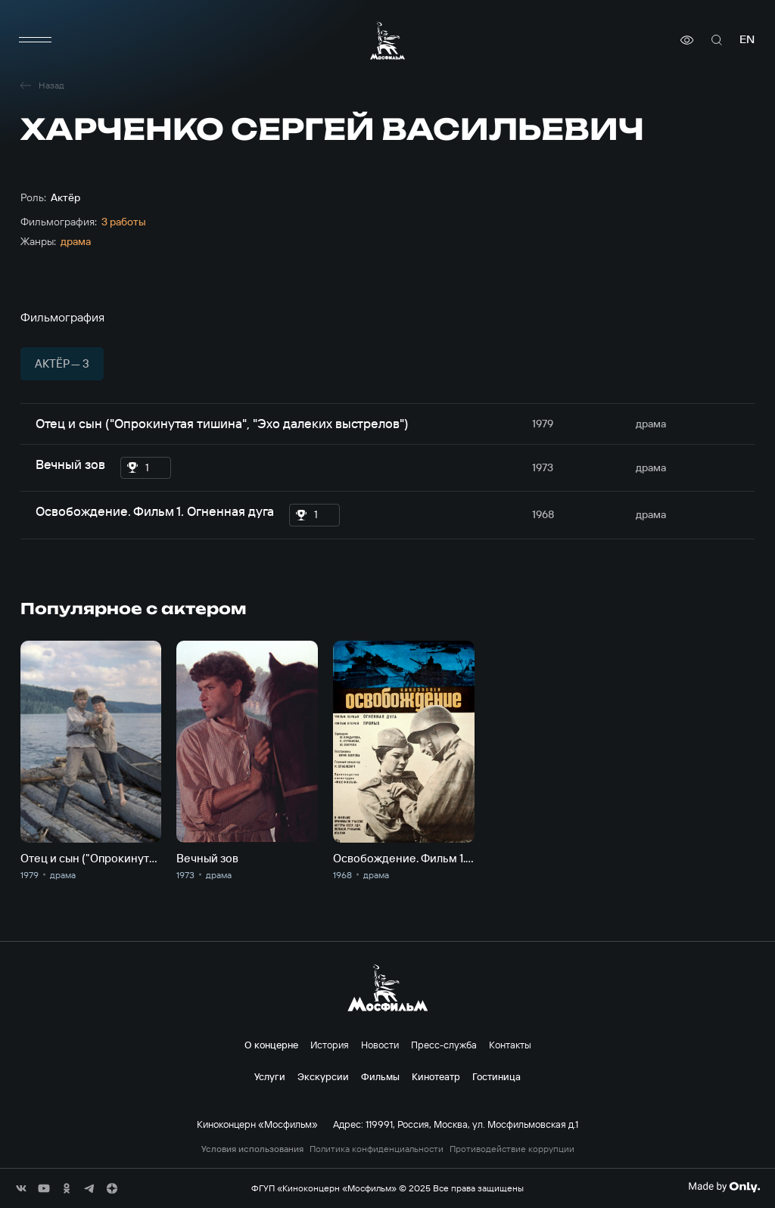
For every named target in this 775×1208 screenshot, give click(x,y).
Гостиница (496, 1076)
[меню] (35, 40)
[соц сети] (21, 1188)
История (329, 1045)
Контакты (510, 1045)
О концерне (271, 1045)
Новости (380, 1045)
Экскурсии (323, 1076)
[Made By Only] (724, 1187)
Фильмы (380, 1076)
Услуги (269, 1076)
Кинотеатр (436, 1076)
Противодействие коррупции (512, 1149)
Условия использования (252, 1149)
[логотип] (387, 40)
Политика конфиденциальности (377, 1149)
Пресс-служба (444, 1045)
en (747, 39)
